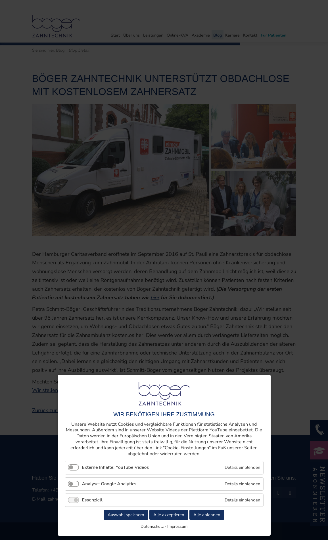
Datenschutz (152, 526)
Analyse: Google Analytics (109, 484)
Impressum (177, 526)
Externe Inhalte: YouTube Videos (115, 467)
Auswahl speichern (126, 515)
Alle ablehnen (206, 515)
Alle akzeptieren (168, 515)
